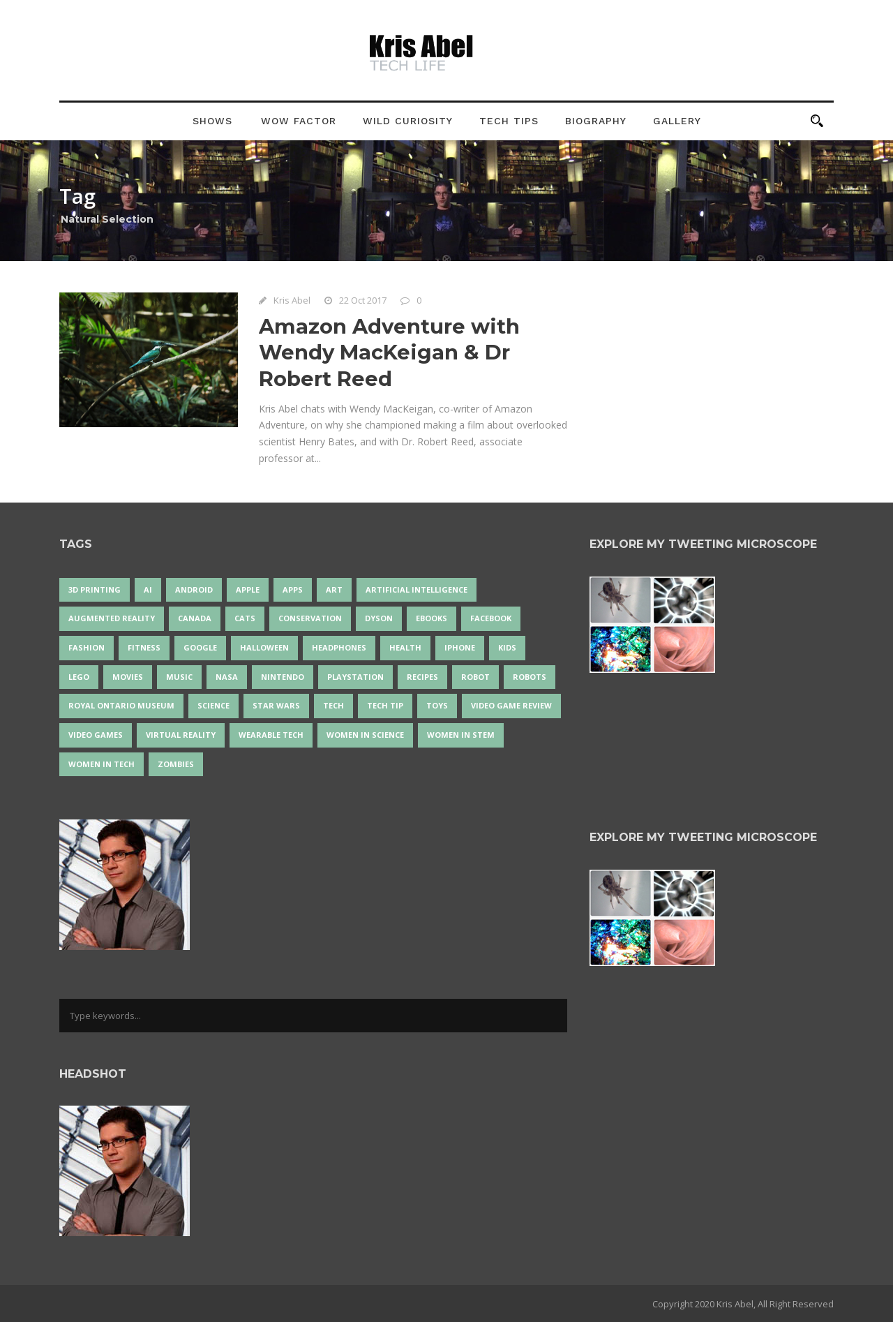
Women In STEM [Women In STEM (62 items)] (461, 734)
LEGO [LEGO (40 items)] (78, 676)
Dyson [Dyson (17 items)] (379, 618)
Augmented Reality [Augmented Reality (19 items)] (111, 618)
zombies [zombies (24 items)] (176, 764)
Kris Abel (291, 300)
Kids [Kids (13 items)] (507, 647)
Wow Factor (298, 120)
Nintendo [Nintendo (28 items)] (282, 676)
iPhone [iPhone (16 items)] (459, 647)
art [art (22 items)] (334, 589)
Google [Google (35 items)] (200, 647)
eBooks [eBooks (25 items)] (431, 618)
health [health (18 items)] (405, 647)
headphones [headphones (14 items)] (339, 647)
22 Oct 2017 (363, 300)
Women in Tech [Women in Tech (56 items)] (101, 764)
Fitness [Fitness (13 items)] (144, 647)
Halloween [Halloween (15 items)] (264, 647)
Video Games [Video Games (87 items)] (95, 734)
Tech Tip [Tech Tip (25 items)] (385, 705)
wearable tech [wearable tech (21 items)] (271, 734)
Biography (595, 120)
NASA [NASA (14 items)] (227, 676)
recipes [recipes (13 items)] (422, 676)
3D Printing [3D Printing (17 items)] (94, 589)
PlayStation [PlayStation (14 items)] (355, 676)
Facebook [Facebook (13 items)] (490, 618)
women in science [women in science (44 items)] (365, 734)
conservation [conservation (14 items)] (310, 618)
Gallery (677, 120)
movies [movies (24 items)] (127, 676)
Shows (212, 120)
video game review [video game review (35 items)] (511, 705)
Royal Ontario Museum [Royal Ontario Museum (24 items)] (121, 705)
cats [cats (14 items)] (244, 618)
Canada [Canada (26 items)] (194, 618)
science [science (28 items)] (213, 705)
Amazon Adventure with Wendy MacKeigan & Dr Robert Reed (389, 352)
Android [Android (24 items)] (194, 589)
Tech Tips (509, 120)
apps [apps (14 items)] (293, 589)
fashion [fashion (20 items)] (86, 647)
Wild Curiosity (408, 120)
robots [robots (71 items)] (529, 676)
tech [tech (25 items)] (333, 705)
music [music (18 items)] (179, 676)
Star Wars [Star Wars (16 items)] (276, 705)
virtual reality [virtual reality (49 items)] (181, 734)
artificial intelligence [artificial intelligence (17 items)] (416, 589)
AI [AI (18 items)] (148, 589)
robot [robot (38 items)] (475, 676)
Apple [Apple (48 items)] (248, 589)
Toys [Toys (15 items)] (437, 705)
